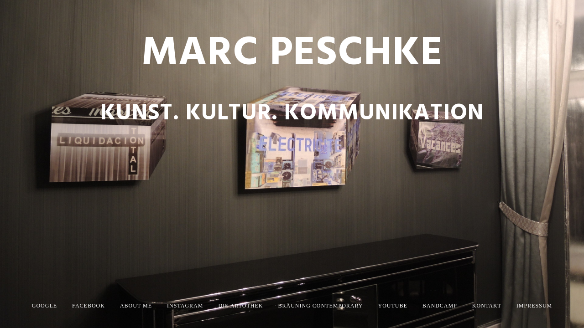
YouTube (392, 305)
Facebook (88, 305)
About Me (136, 305)
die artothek (240, 305)
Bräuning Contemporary (320, 305)
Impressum (534, 305)
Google (44, 305)
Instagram (185, 305)
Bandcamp (439, 305)
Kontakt (486, 305)
